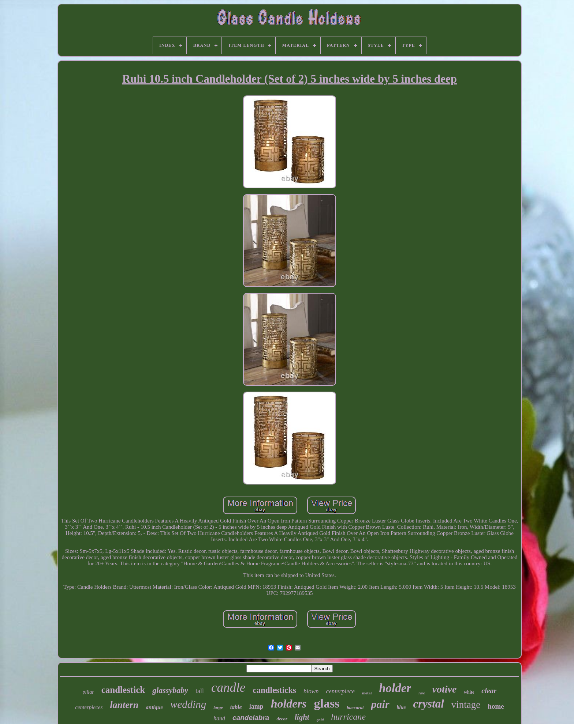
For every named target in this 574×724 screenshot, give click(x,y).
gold (320, 719)
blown (311, 691)
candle (228, 687)
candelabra (250, 717)
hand (219, 718)
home (496, 706)
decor (281, 718)
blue (401, 707)
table (236, 707)
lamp (256, 706)
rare (421, 693)
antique (154, 707)
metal (367, 693)
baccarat (355, 707)
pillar (88, 692)
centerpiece (340, 691)
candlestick (123, 690)
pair (380, 704)
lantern (124, 705)
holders (289, 703)
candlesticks (274, 690)
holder (395, 688)
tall (199, 691)
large (218, 707)
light (302, 717)
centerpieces (88, 707)
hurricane (348, 716)
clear (488, 691)
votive (444, 689)
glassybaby (170, 690)
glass (326, 703)
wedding (188, 704)
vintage (465, 704)
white (469, 692)
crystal (428, 703)
